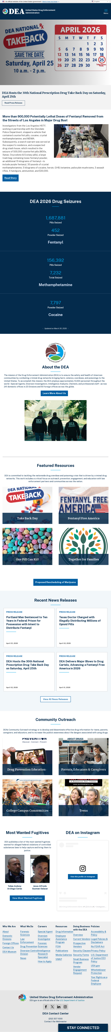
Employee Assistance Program (61, 939)
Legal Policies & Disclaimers (99, 941)
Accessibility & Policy (98, 933)
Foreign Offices (10, 943)
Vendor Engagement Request (80, 969)
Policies (95, 926)
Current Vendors (81, 939)
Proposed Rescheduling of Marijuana (55, 582)
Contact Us (8, 947)
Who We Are (9, 926)
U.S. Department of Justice (72, 1000)
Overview (78, 935)
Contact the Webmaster (55, 1021)
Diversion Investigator (44, 937)
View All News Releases (55, 699)
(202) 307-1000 (56, 1019)
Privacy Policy (98, 950)
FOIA (58, 946)
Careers (42, 926)
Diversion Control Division (29, 952)
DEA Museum (9, 951)
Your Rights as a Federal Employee (99, 980)
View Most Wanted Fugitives (27, 898)
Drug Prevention (28, 946)
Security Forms (81, 955)
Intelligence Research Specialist (44, 953)
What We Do (26, 926)
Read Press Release (13, 103)
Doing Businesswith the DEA (81, 928)
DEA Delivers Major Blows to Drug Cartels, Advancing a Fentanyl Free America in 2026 (82, 665)
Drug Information (64, 931)
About (5, 931)
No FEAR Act (97, 946)
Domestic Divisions (7, 937)
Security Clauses (82, 950)
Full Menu (106, 11)
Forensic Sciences (25, 933)
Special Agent (45, 931)
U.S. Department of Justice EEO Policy (99, 958)
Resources (61, 926)
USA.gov (95, 965)
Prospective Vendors (79, 945)
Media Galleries (64, 955)
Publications (62, 950)
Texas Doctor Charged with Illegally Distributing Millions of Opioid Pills (80, 621)
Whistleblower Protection (98, 971)
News (23, 958)
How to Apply (45, 961)
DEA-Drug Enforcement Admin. (72, 907)
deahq (91, 907)
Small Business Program (81, 961)
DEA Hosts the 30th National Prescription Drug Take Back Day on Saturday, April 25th (27, 665)
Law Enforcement (27, 941)
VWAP (59, 959)
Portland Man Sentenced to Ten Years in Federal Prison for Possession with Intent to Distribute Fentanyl (26, 622)
